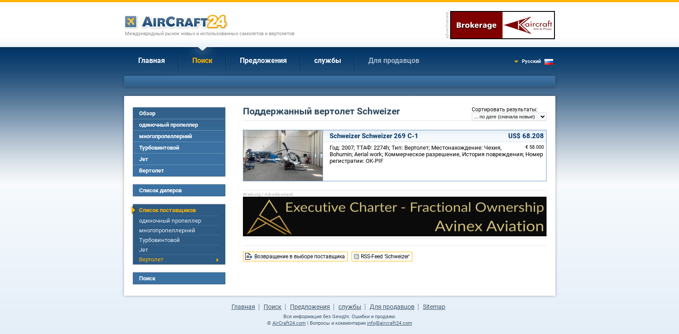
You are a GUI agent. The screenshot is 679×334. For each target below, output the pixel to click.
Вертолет (151, 170)
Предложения (263, 60)
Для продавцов (393, 60)
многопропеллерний (165, 136)
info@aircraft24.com (389, 323)
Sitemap (434, 306)
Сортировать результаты (504, 109)
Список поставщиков (167, 210)
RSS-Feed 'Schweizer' (385, 256)
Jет (143, 159)
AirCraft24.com (289, 323)
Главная (151, 60)
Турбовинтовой (159, 147)
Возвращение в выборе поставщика (299, 256)
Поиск (202, 60)
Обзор (147, 113)
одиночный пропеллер (168, 124)
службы (327, 60)
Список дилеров (160, 190)
